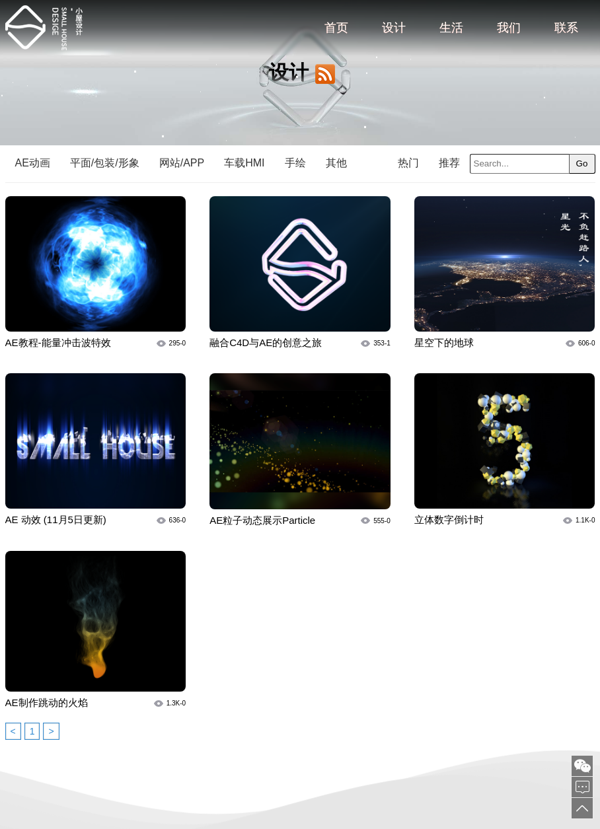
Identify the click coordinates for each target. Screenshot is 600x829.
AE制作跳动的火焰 (46, 702)
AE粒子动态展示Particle (262, 520)
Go (582, 163)
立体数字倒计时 (449, 519)
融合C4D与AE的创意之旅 (265, 342)
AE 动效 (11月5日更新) (55, 519)
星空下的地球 (444, 342)
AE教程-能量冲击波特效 (58, 342)
